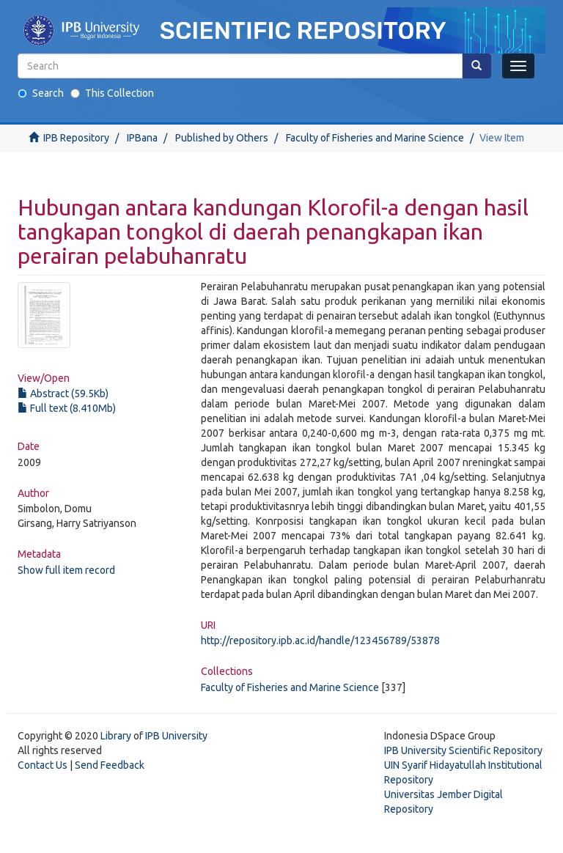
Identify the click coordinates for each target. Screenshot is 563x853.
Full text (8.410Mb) (67, 408)
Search (41, 93)
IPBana (142, 138)
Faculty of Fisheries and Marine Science (375, 138)
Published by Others (221, 138)
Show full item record (66, 570)
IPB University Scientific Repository (463, 750)
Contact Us (42, 765)
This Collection (112, 93)
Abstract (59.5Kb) (63, 393)
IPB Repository (76, 138)
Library (115, 736)
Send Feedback (109, 765)
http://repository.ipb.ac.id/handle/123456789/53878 (320, 640)
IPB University (176, 736)
